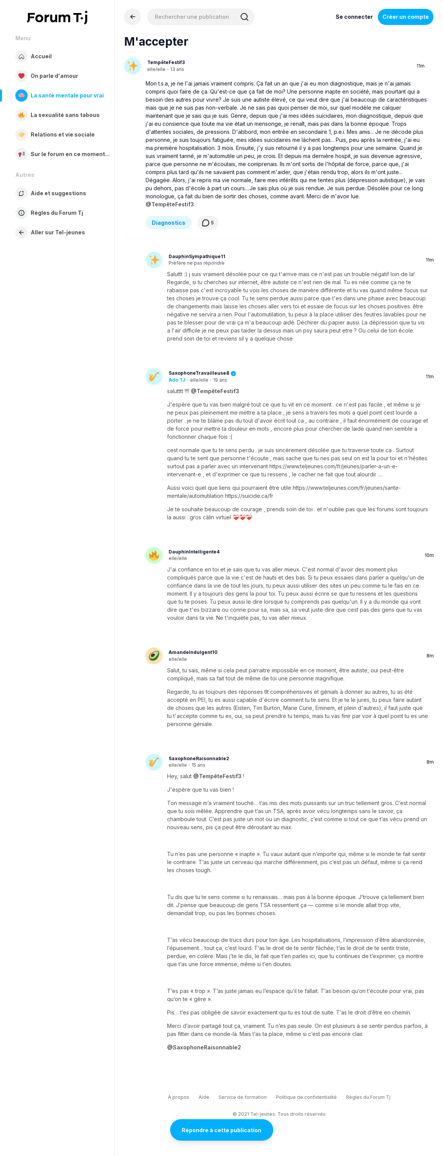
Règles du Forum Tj (368, 1097)
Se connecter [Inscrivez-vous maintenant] (354, 16)
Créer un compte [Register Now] (405, 16)
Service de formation (242, 1097)
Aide (204, 1097)
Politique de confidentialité (306, 1097)
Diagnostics (168, 222)
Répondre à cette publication (221, 1130)
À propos (178, 1097)
